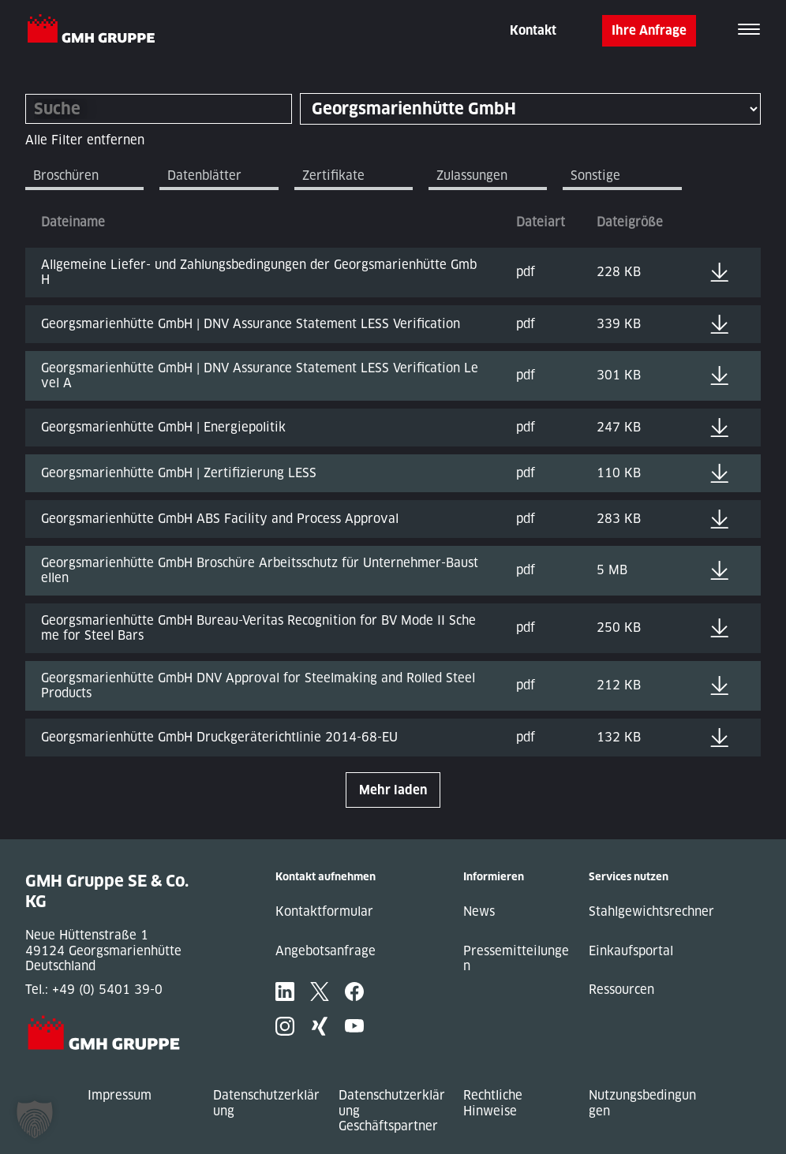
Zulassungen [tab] (471, 175)
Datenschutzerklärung (266, 1103)
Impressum (120, 1095)
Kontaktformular (324, 911)
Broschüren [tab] (66, 175)
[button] (34, 1119)
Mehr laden (393, 789)
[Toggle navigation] (749, 31)
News (479, 911)
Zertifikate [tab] (333, 175)
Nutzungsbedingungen (642, 1103)
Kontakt (533, 30)
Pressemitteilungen (516, 958)
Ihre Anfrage (649, 30)
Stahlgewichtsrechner (651, 911)
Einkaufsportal (631, 950)
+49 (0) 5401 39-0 (107, 989)
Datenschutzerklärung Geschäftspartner (392, 1110)
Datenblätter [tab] (204, 175)
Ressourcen (621, 989)
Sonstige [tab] (595, 175)
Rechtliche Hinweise (492, 1103)
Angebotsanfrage (325, 950)
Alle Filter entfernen (84, 140)
